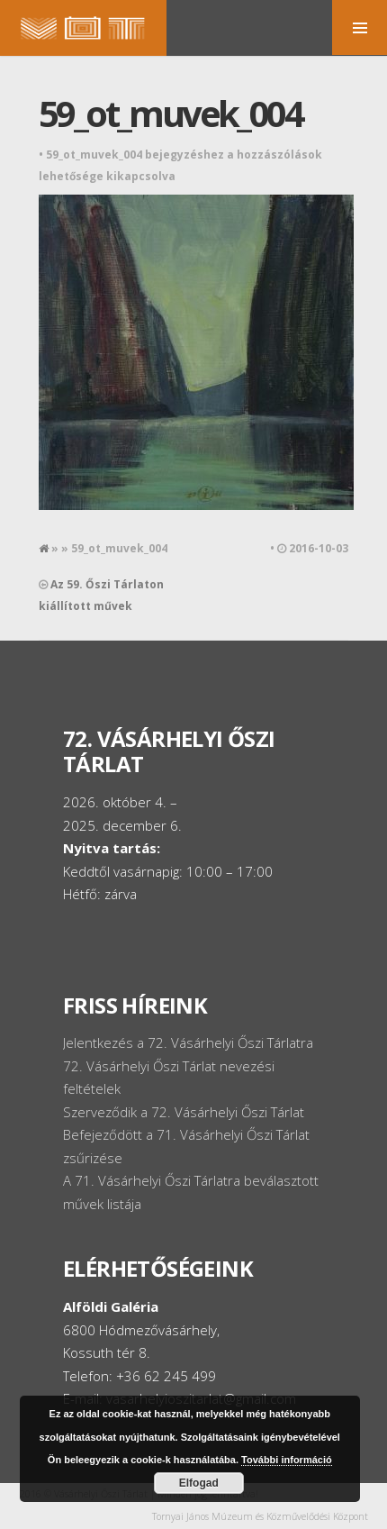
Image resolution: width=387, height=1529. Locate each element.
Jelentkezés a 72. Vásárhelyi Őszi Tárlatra (188, 1042)
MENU (359, 27)
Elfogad (199, 1483)
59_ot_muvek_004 (170, 113)
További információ (286, 1459)
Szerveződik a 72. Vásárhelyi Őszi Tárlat (183, 1112)
